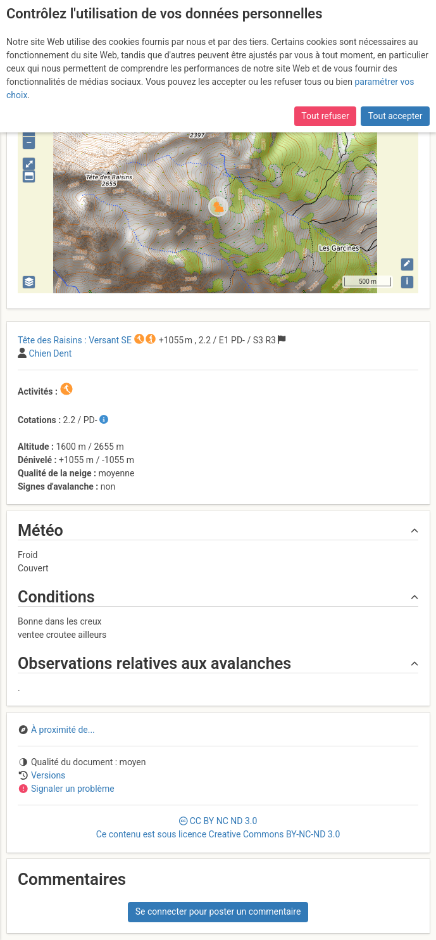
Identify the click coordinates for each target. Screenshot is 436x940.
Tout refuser (325, 116)
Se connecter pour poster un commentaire (218, 911)
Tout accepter (395, 116)
